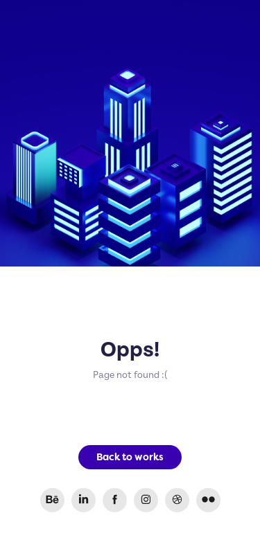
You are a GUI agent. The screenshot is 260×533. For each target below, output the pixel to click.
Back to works (130, 457)
